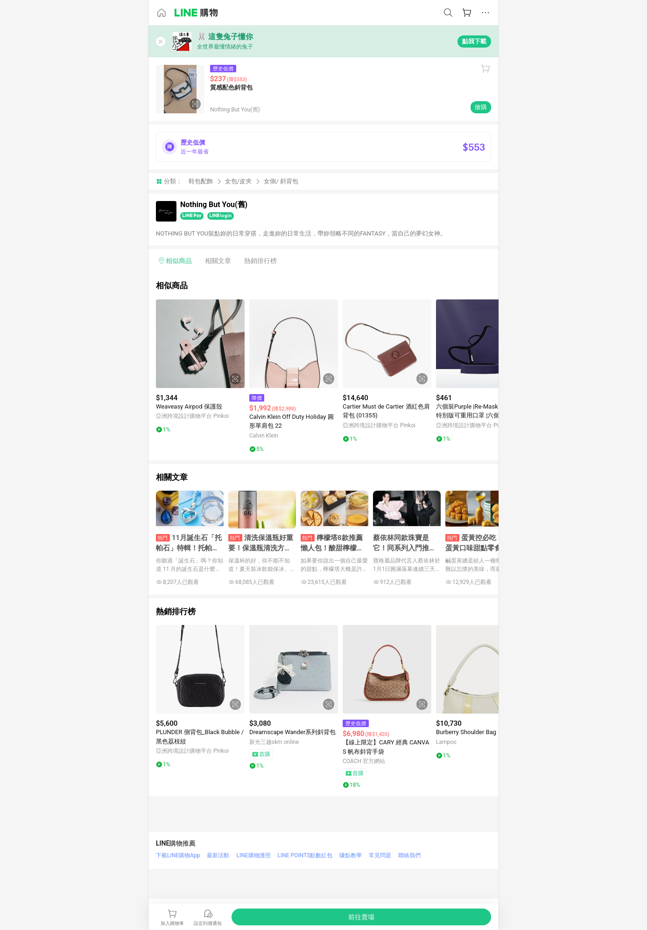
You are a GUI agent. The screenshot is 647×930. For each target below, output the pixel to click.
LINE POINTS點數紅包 (305, 855)
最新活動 (218, 855)
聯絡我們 (409, 855)
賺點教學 (350, 855)
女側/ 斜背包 (281, 181)
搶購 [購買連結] (481, 107)
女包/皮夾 (238, 181)
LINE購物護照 (253, 855)
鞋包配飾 (201, 181)
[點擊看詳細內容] (200, 343)
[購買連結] (361, 917)
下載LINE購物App (178, 855)
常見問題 (380, 855)
